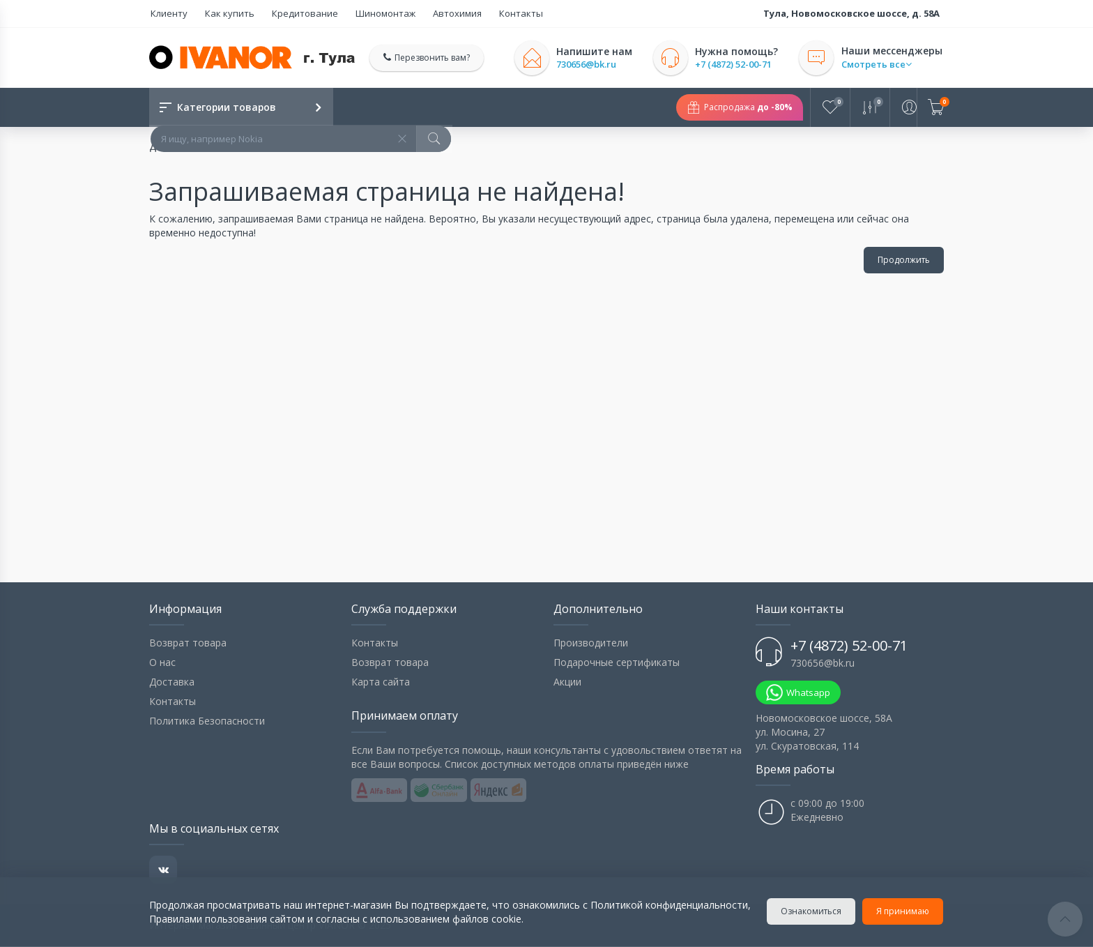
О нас (162, 662)
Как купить (225, 13)
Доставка (171, 682)
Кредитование (296, 13)
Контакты (502, 13)
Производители (590, 643)
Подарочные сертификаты (616, 662)
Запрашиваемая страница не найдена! (294, 147)
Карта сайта (380, 682)
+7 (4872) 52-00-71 (735, 64)
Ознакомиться (811, 911)
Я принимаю (903, 911)
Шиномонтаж (374, 13)
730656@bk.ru (588, 64)
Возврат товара (188, 643)
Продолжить (904, 260)
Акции (567, 682)
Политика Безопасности (207, 721)
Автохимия (442, 13)
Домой (165, 147)
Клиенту (167, 13)
